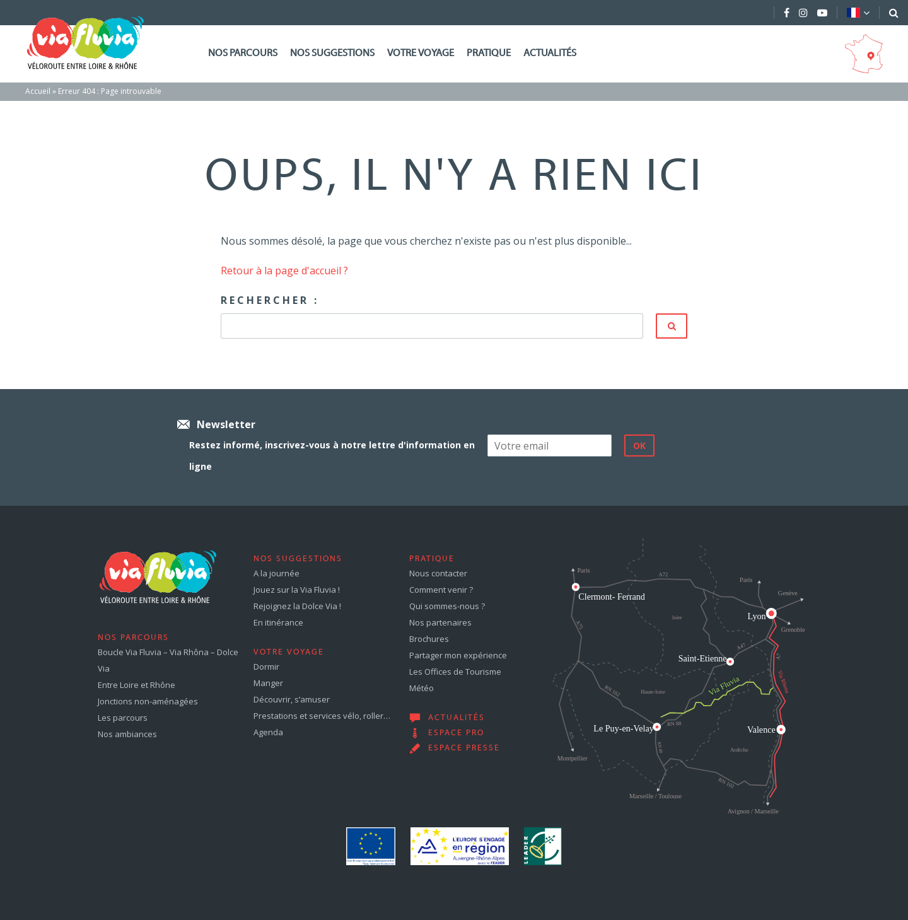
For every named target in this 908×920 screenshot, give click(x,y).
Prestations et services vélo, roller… (321, 715)
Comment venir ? (441, 589)
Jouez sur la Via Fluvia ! (296, 589)
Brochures (429, 638)
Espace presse (464, 748)
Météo (421, 688)
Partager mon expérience (458, 655)
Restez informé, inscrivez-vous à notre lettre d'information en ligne (332, 455)
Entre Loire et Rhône (136, 684)
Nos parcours (242, 54)
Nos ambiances (127, 734)
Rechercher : (270, 300)
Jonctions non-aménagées (148, 701)
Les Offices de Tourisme (455, 671)
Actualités (549, 54)
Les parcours (123, 717)
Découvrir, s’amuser (291, 699)
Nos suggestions (332, 54)
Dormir (266, 666)
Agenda (268, 732)
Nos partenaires (440, 622)
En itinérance (278, 622)
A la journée (276, 573)
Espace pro (456, 733)
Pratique (489, 54)
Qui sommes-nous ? (447, 606)
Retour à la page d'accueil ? (284, 270)
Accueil (37, 91)
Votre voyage (420, 54)
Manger (268, 683)
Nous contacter (438, 573)
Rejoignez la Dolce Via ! (297, 606)
